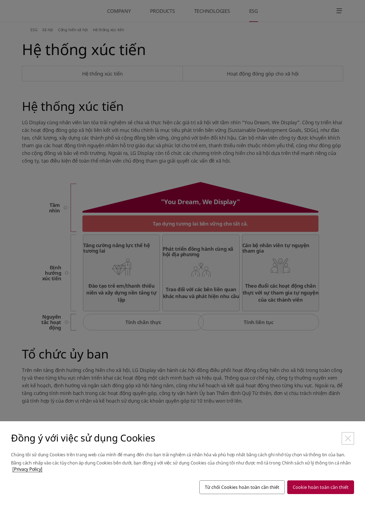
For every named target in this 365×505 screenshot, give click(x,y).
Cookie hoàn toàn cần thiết (321, 487)
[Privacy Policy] (27, 469)
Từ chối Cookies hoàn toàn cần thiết (242, 487)
